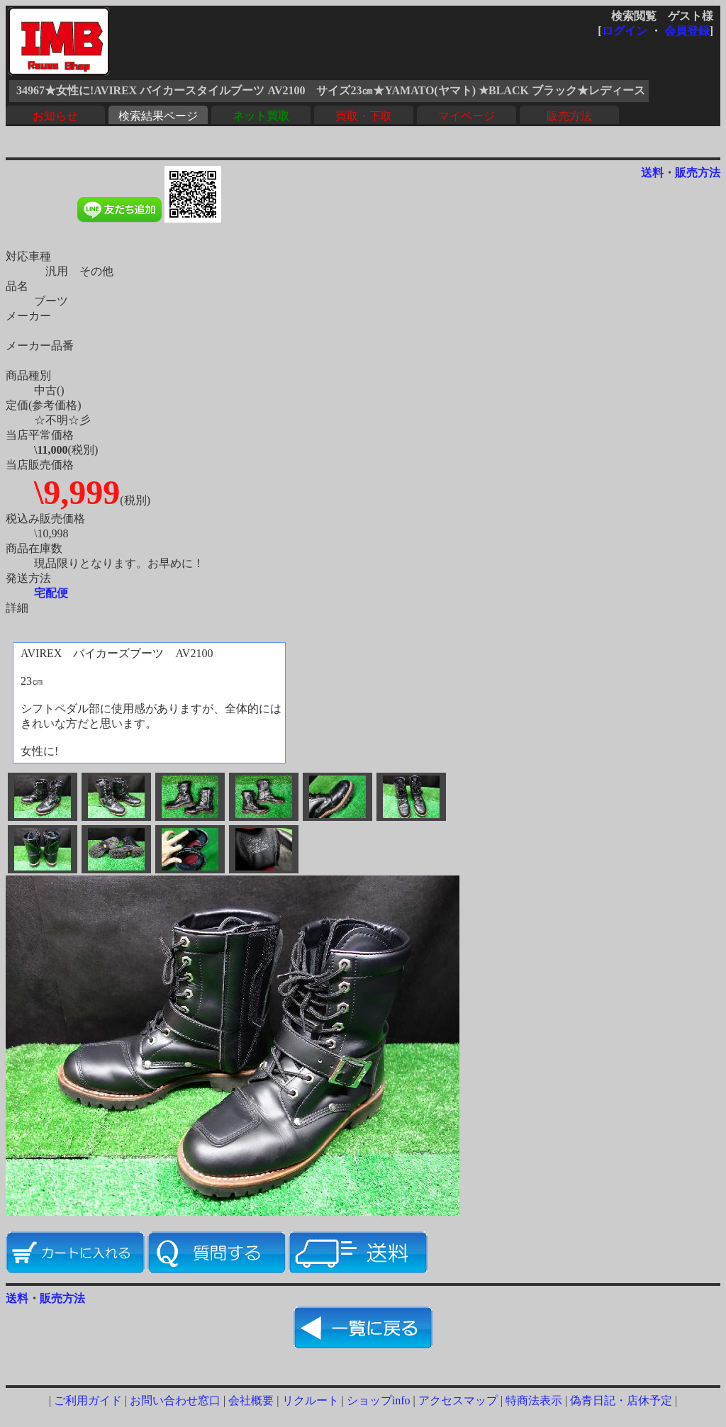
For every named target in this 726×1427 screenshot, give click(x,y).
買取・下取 (363, 116)
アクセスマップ (458, 1400)
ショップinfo (379, 1400)
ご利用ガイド (88, 1400)
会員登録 (687, 31)
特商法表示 (534, 1400)
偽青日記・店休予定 (621, 1400)
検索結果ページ (158, 116)
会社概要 (251, 1400)
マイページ (466, 116)
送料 (652, 173)
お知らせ (55, 116)
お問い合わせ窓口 (175, 1400)
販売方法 (569, 116)
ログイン (624, 31)
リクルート (310, 1400)
